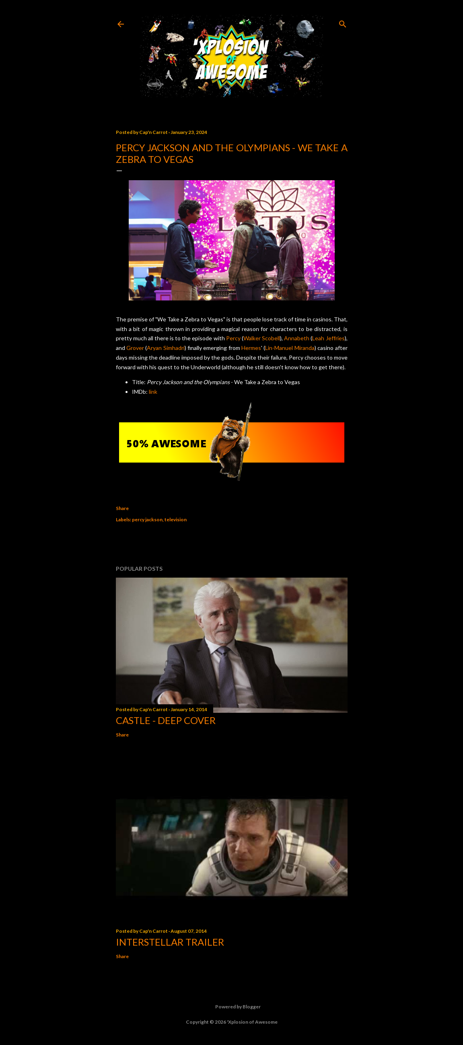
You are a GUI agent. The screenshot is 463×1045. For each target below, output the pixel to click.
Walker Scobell (261, 338)
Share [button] (122, 508)
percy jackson (147, 519)
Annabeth (296, 338)
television (176, 519)
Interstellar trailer (170, 942)
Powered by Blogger (231, 1007)
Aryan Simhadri (165, 347)
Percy (233, 338)
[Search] (343, 22)
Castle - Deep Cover (166, 720)
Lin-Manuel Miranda (289, 347)
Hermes (251, 347)
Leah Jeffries (328, 338)
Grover (135, 347)
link (153, 391)
